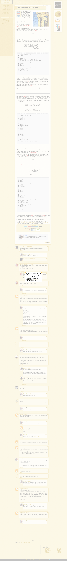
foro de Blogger (36, 279)
